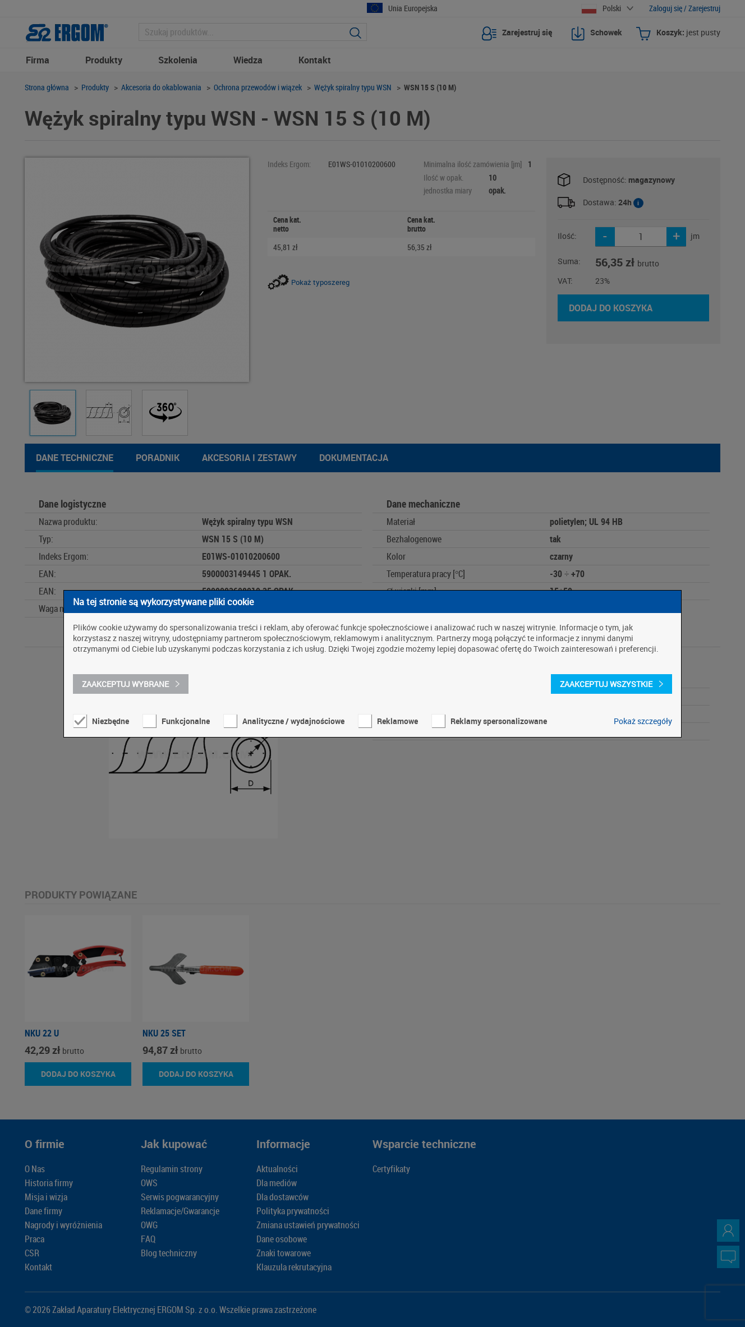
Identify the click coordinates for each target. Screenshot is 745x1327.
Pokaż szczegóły (643, 721)
